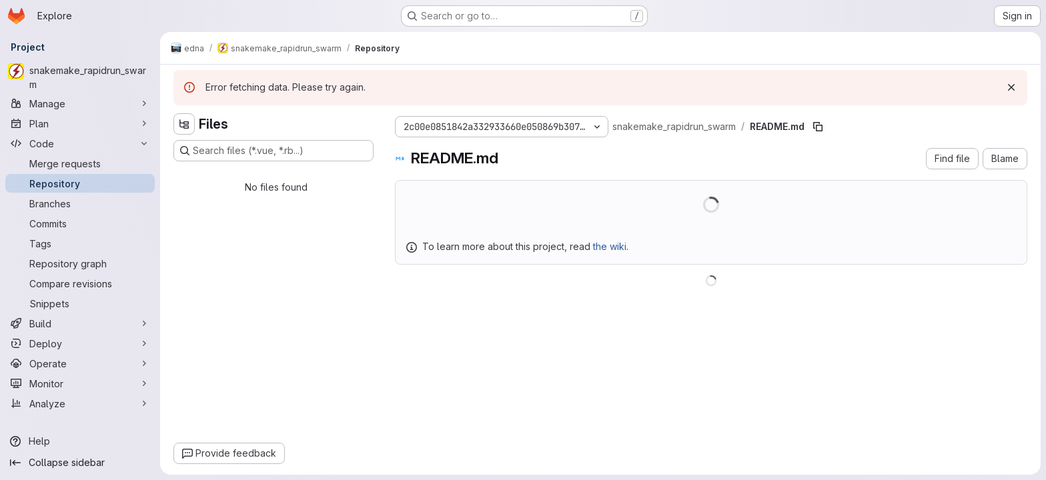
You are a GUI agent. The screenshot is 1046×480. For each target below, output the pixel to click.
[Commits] (80, 223)
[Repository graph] (80, 263)
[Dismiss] (1011, 87)
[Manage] (80, 103)
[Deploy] (80, 343)
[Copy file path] (818, 126)
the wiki (609, 246)
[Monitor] (80, 383)
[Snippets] (80, 303)
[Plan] (80, 123)
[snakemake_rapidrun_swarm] (80, 77)
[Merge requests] (80, 163)
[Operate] (80, 363)
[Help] (80, 441)
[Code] (80, 143)
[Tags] (80, 243)
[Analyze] (80, 403)
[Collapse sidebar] (80, 462)
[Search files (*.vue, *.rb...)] (273, 150)
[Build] (80, 323)
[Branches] (80, 203)
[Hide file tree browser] (184, 124)
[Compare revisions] (80, 283)
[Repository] (80, 183)
